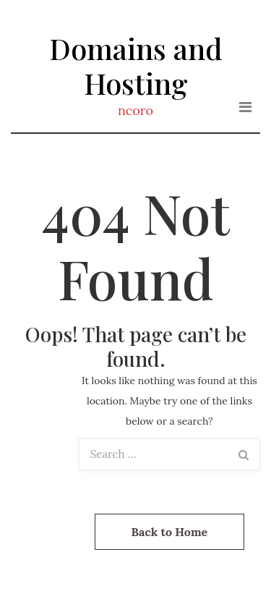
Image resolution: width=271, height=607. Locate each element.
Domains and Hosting (136, 65)
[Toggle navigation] (245, 107)
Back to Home (170, 532)
